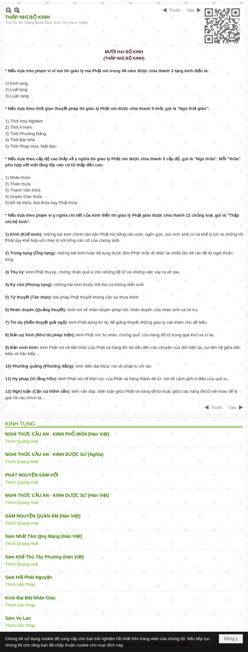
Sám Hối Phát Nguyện (28, 577)
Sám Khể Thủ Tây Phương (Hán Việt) (44, 556)
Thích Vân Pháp (20, 584)
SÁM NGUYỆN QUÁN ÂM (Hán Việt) (43, 516)
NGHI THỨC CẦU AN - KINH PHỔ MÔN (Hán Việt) (57, 434)
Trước (175, 10)
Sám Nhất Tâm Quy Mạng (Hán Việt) (43, 536)
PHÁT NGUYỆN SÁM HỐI (31, 475)
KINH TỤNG (20, 424)
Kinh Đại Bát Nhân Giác (30, 597)
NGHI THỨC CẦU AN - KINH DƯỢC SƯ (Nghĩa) (54, 454)
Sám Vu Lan (18, 618)
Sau (190, 10)
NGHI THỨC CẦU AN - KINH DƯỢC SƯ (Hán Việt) (57, 495)
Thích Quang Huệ (21, 441)
